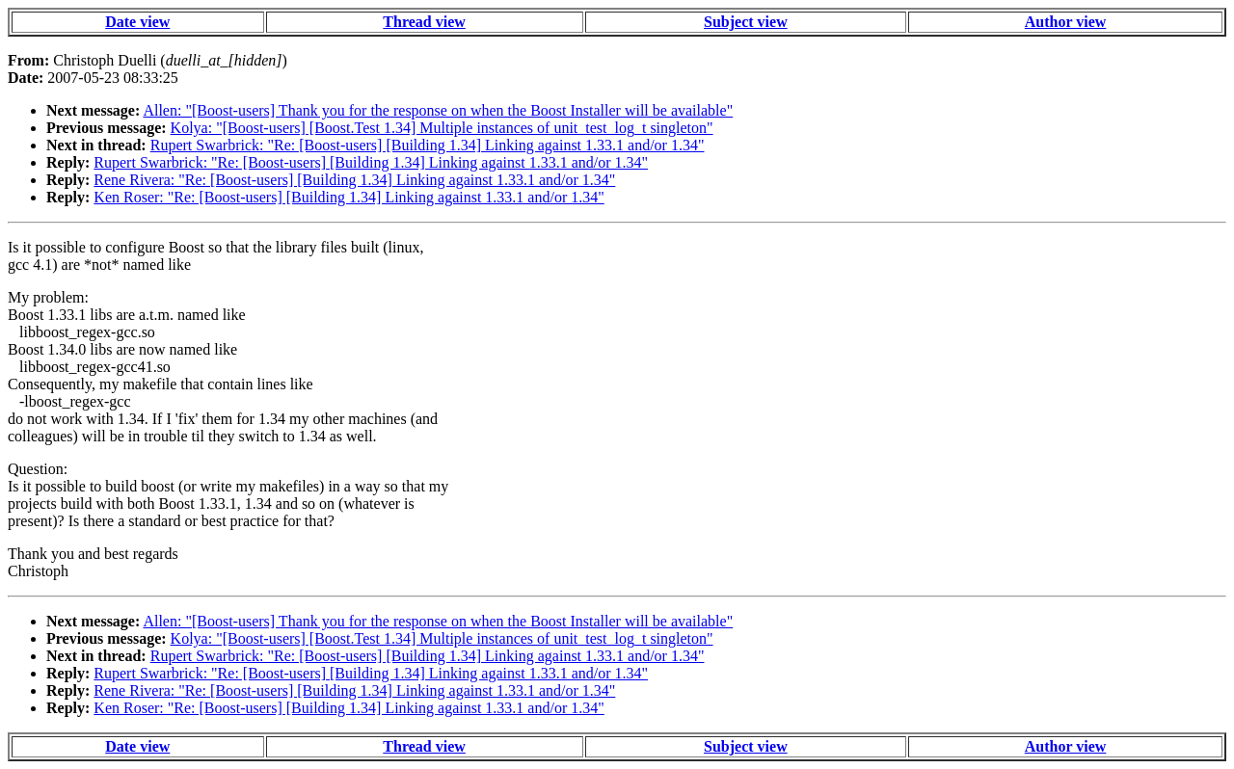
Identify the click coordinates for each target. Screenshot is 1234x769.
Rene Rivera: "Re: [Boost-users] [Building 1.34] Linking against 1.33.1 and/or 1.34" (354, 180)
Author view (1066, 21)
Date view (137, 21)
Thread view (424, 21)
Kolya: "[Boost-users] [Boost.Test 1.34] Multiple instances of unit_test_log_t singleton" (442, 127)
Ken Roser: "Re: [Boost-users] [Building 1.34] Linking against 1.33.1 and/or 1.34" (349, 197)
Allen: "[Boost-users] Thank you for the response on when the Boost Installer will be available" (438, 110)
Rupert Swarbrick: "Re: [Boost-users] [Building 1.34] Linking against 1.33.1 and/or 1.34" (427, 145)
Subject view (746, 21)
